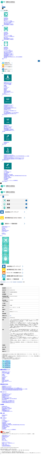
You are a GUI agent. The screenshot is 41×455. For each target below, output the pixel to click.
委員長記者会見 (6, 142)
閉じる (1, 235)
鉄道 (3, 40)
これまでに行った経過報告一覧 (9, 21)
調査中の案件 (6, 18)
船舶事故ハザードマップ (8, 126)
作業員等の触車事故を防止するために (10, 107)
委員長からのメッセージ (8, 82)
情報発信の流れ (6, 125)
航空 (3, 25)
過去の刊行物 (6, 111)
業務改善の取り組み (5, 159)
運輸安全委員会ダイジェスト (8, 23)
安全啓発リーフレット (7, 109)
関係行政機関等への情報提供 (8, 24)
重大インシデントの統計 (8, 20)
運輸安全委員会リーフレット (7, 381)
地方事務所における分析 (6, 394)
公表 (10, 315)
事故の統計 (6, 19)
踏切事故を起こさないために (8, 106)
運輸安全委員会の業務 (7, 83)
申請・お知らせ (4, 181)
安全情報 (3, 131)
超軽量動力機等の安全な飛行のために (10, 113)
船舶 (3, 58)
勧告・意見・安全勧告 (7, 22)
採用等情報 (6, 173)
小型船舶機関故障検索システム (9, 130)
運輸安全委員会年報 (7, 108)
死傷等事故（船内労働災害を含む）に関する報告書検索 (13, 56)
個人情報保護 (6, 178)
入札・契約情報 (6, 172)
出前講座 (5, 170)
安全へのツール (4, 114)
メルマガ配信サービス (7, 171)
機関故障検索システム (7, 55)
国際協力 (5, 89)
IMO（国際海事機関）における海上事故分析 (11, 112)
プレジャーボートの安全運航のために (10, 110)
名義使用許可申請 (7, 176)
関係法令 (5, 90)
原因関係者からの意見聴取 (8, 174)
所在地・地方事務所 (7, 91)
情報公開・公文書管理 (7, 177)
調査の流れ (6, 88)
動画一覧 (5, 57)
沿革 (3, 382)
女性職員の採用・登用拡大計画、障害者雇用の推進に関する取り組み (15, 175)
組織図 (5, 85)
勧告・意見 (6, 37)
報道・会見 (4, 144)
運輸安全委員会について (6, 226)
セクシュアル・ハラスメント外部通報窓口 (11, 180)
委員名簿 (5, 86)
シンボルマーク (6, 87)
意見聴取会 (6, 179)
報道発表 (5, 143)
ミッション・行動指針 (7, 84)
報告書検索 (6, 32)
